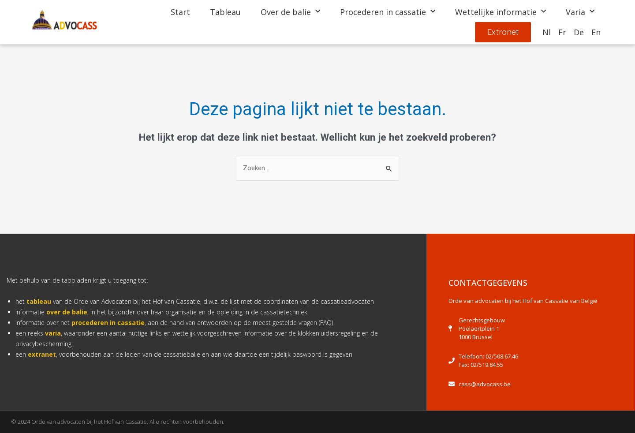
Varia (580, 11)
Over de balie (290, 11)
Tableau (225, 11)
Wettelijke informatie (500, 11)
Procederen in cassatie (387, 11)
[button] (502, 32)
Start (180, 11)
